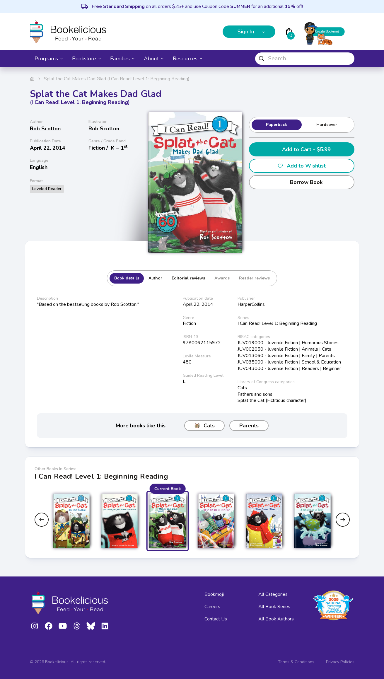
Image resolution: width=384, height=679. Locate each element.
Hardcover (326, 124)
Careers (212, 606)
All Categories (273, 594)
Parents (249, 425)
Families (122, 58)
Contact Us (215, 619)
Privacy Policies (340, 662)
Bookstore (86, 58)
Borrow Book (301, 182)
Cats (204, 425)
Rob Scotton (45, 128)
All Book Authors (276, 619)
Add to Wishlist (301, 165)
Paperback (276, 124)
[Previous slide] (42, 520)
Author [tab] (155, 278)
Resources (187, 58)
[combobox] (304, 58)
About (153, 58)
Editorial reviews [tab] (188, 278)
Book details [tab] (126, 278)
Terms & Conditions (296, 662)
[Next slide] (343, 520)
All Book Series (274, 606)
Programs (49, 58)
